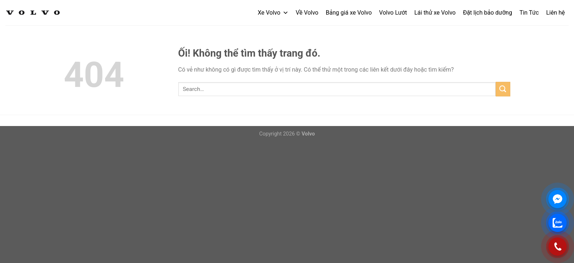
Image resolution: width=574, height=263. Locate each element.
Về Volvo (307, 12)
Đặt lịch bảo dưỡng (487, 12)
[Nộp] (503, 89)
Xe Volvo (273, 12)
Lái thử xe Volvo (435, 12)
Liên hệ (555, 12)
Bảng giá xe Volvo (349, 12)
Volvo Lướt (393, 12)
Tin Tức (529, 12)
